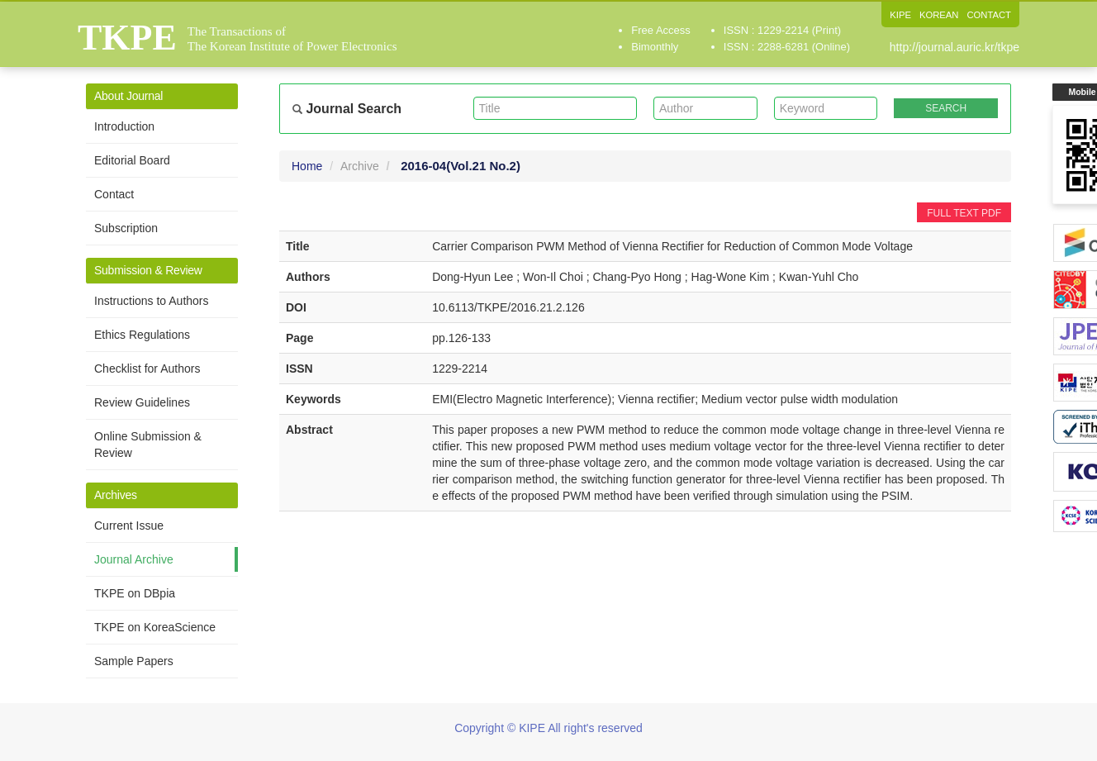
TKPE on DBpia (134, 593)
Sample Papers (133, 661)
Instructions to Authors (151, 300)
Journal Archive (133, 559)
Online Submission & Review (148, 444)
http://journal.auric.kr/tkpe (954, 47)
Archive (359, 166)
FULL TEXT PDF (964, 213)
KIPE (894, 15)
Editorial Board (132, 160)
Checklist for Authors (147, 368)
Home (307, 166)
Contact (114, 194)
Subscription (126, 228)
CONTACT (987, 15)
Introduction (124, 126)
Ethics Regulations (142, 334)
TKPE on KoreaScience (155, 627)
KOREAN (935, 15)
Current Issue (129, 525)
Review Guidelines (142, 402)
